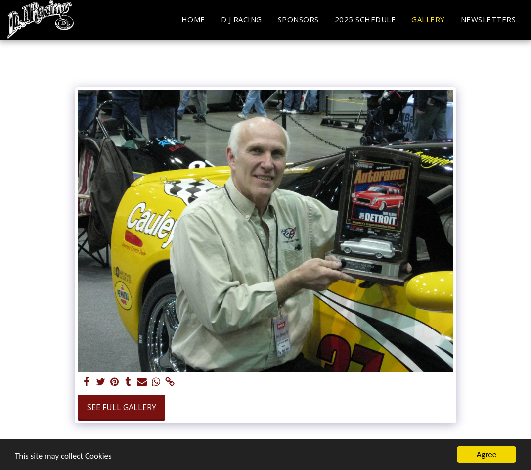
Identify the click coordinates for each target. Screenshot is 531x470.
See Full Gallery (121, 407)
